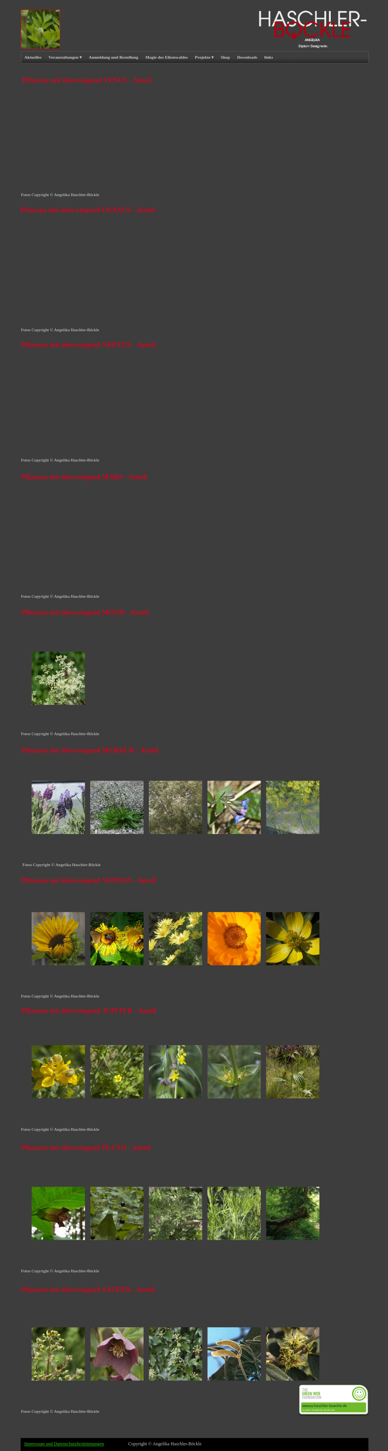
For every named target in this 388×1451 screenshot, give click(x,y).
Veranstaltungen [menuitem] (64, 58)
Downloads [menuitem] (247, 57)
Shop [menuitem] (225, 57)
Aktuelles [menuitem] (32, 57)
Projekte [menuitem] (204, 58)
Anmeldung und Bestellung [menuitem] (113, 57)
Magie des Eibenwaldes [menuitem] (167, 57)
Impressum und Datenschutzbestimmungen (64, 1443)
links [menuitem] (268, 57)
